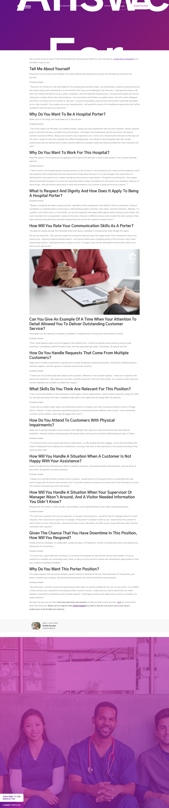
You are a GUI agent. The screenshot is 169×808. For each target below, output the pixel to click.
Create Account (140, 6)
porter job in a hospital (124, 59)
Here (119, 602)
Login (122, 6)
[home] (24, 6)
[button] (65, 5)
